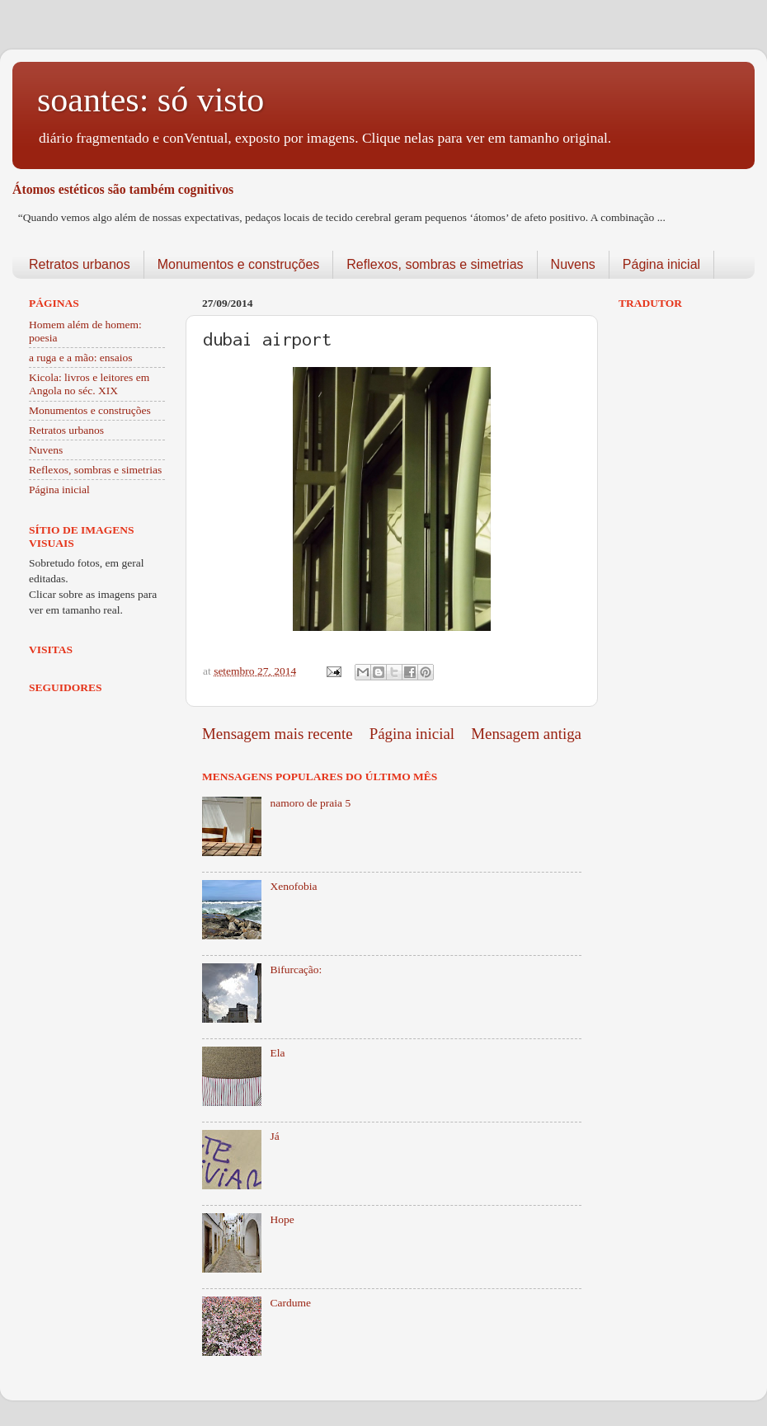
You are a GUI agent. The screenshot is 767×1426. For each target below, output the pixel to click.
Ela (277, 1053)
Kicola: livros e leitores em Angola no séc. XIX (89, 384)
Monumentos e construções (239, 264)
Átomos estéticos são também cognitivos (122, 189)
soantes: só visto (150, 100)
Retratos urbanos (79, 264)
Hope (282, 1219)
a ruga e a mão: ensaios (81, 357)
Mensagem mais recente (277, 733)
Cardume (290, 1303)
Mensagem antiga (526, 733)
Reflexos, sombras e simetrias (434, 264)
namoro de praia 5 (310, 803)
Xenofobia (293, 886)
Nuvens (573, 264)
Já (274, 1136)
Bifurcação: (296, 969)
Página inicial (661, 264)
